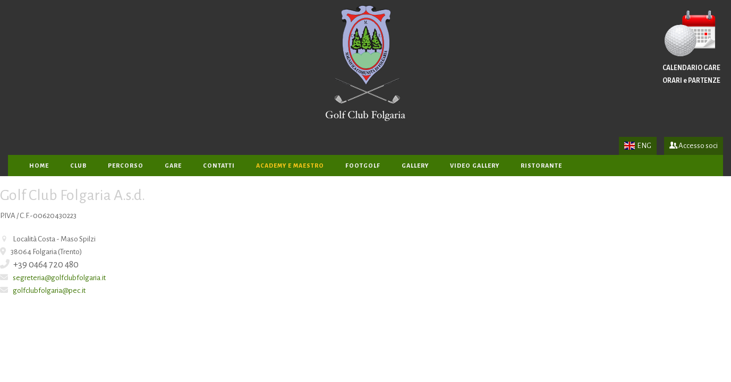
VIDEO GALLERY (474, 165)
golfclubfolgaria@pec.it (49, 290)
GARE (173, 165)
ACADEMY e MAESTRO (290, 165)
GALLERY (415, 165)
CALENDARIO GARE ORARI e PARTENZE (691, 47)
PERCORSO (125, 165)
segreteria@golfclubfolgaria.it (59, 278)
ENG (637, 146)
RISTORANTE (541, 165)
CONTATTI (219, 165)
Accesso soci (693, 146)
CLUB (78, 165)
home (39, 165)
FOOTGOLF (362, 165)
